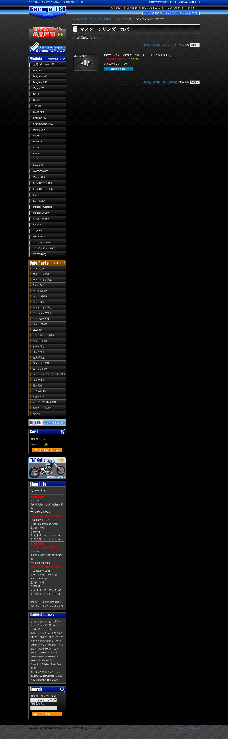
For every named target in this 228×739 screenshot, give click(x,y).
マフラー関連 (40, 341)
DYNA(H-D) (39, 236)
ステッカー (39, 268)
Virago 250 (38, 88)
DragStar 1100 (40, 70)
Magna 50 (38, 165)
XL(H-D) (37, 230)
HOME (118, 8)
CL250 (36, 147)
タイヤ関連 (39, 380)
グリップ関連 (40, 296)
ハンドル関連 (40, 290)
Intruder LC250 (41, 212)
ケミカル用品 (40, 391)
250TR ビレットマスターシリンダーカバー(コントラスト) (137, 55)
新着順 (156, 45)
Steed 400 (38, 112)
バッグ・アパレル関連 (44, 402)
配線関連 (37, 385)
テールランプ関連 (42, 313)
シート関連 (39, 346)
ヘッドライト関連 (42, 307)
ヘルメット (39, 396)
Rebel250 (38, 141)
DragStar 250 (40, 82)
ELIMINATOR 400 (42, 183)
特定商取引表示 (151, 8)
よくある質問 (172, 8)
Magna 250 (39, 129)
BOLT (36, 94)
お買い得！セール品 (43, 64)
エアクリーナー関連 (43, 335)
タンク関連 (39, 352)
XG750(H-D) (39, 254)
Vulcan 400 (39, 177)
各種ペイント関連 (42, 407)
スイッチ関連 (40, 324)
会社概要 (132, 8)
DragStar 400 (40, 76)
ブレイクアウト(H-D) (44, 248)
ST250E (37, 224)
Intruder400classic (42, 206)
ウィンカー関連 (41, 318)
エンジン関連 (40, 368)
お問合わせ (191, 8)
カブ (35, 159)
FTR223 (37, 153)
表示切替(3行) (170, 45)
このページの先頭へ (188, 728)
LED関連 (37, 329)
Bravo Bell (38, 285)
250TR (36, 195)
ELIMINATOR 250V (43, 189)
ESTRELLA (39, 201)
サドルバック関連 (42, 279)
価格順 (147, 45)
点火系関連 (39, 357)
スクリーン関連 (41, 274)
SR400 (36, 100)
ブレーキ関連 (123, 18)
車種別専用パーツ (92, 18)
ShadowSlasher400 (43, 123)
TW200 (37, 106)
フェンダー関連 (41, 363)
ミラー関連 (39, 302)
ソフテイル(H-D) (42, 242)
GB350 (36, 135)
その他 (36, 413)
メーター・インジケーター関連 (49, 374)
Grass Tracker (41, 218)
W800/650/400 (40, 171)
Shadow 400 (39, 117)
